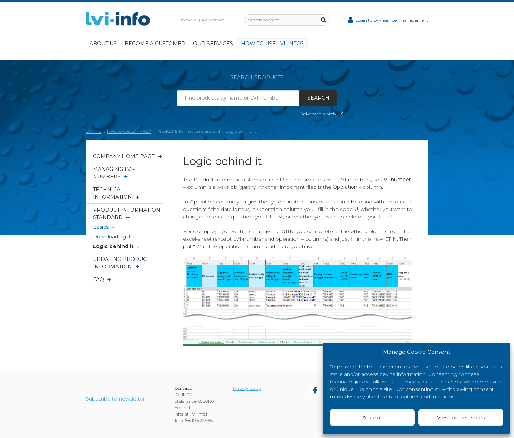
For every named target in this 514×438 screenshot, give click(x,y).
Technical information (116, 193)
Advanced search (322, 113)
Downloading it (114, 236)
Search (318, 98)
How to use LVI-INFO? (272, 43)
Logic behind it (116, 246)
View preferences (461, 417)
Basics (103, 227)
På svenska (213, 19)
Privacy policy (247, 388)
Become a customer (155, 43)
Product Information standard (126, 214)
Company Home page (127, 156)
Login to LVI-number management (388, 20)
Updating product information (121, 263)
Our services (213, 43)
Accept (372, 417)
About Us (103, 43)
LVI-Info (93, 131)
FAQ (102, 279)
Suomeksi (187, 19)
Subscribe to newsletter (115, 399)
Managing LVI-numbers (114, 173)
